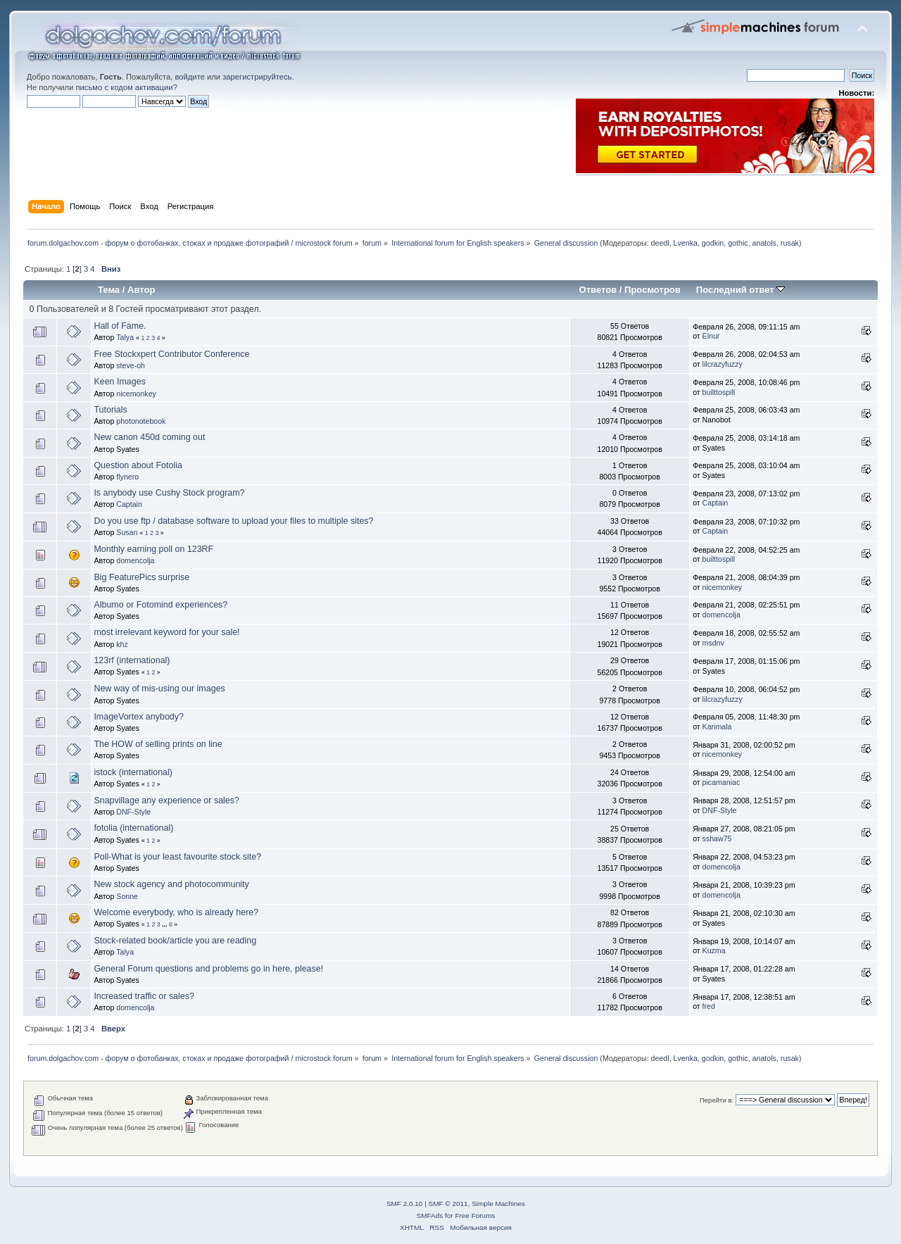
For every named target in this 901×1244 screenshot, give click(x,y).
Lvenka (686, 243)
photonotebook (140, 421)
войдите (189, 77)
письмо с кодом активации (124, 87)
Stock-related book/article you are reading (175, 940)
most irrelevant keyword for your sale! (166, 632)
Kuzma (714, 950)
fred (708, 1006)
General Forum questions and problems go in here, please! (208, 969)
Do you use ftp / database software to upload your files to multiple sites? (233, 521)
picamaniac (721, 782)
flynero (127, 476)
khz (122, 644)
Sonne (127, 896)
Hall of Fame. (120, 326)
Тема (109, 289)
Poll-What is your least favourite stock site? (177, 857)
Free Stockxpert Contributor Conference (171, 354)
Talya (125, 337)
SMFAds (430, 1215)
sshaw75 (717, 838)
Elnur (711, 336)
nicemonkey (136, 393)
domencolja (135, 560)
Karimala (717, 726)
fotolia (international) (133, 828)
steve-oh (130, 365)
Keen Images (119, 382)
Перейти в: (716, 1100)
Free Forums (475, 1215)
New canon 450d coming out (149, 437)
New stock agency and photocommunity (171, 884)
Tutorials (110, 410)
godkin (713, 243)
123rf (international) (132, 660)
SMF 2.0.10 (404, 1203)
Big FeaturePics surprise (141, 577)
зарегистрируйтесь (256, 77)
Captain (129, 504)
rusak (790, 243)
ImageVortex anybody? (139, 717)
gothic (738, 243)
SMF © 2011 (448, 1203)
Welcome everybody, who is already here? (176, 912)
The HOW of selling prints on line (158, 744)
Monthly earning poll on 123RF (153, 549)
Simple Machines (498, 1203)
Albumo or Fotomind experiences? (160, 605)
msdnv (713, 643)
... (165, 924)
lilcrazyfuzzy (722, 364)
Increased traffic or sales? (144, 996)
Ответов (598, 289)
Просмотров (652, 289)
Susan (126, 532)
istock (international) (133, 772)
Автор (141, 289)
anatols (764, 243)
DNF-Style (133, 812)
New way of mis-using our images (159, 688)
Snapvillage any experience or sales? (166, 800)
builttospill (719, 392)
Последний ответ (740, 289)
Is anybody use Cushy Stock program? (169, 493)
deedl (660, 243)
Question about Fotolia (138, 465)
